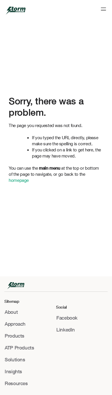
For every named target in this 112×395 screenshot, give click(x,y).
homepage (19, 180)
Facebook (66, 318)
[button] (103, 9)
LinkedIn (65, 330)
